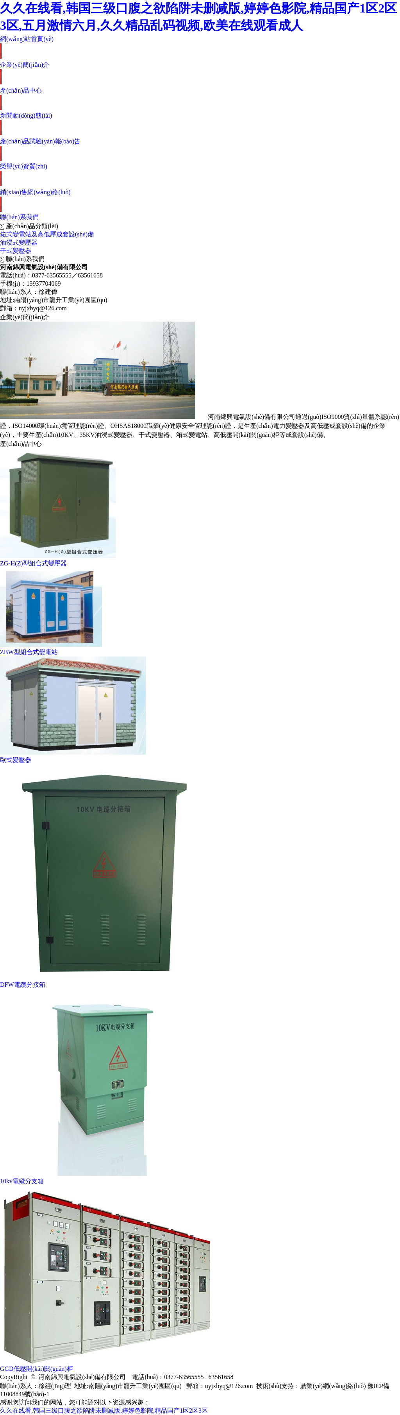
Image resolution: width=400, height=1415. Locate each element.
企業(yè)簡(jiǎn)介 (24, 64)
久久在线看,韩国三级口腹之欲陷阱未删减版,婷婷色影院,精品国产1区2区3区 (104, 1410)
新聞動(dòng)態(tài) (26, 115)
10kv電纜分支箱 (22, 1181)
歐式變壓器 (15, 760)
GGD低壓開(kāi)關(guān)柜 (36, 1368)
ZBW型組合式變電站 (29, 652)
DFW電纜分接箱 (22, 984)
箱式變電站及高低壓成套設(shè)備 (47, 234)
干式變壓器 (15, 250)
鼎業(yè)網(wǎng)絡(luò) (333, 1386)
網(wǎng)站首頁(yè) (27, 39)
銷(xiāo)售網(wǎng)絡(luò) (35, 192)
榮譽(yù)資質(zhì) (23, 166)
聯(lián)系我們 (19, 217)
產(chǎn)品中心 (21, 90)
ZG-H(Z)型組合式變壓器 (33, 563)
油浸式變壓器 (19, 242)
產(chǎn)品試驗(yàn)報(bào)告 (40, 141)
